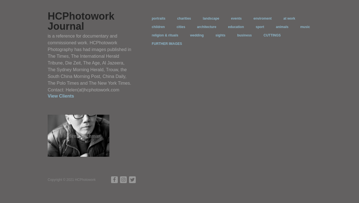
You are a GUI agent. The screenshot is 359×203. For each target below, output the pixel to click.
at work (289, 18)
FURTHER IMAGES (167, 43)
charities (184, 18)
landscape (211, 18)
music (305, 27)
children (158, 27)
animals (282, 27)
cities (181, 27)
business (244, 35)
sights (220, 35)
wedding (197, 35)
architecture (206, 27)
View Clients (61, 96)
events (236, 18)
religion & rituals (165, 35)
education (236, 27)
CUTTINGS (272, 35)
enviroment (263, 18)
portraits (158, 18)
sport (260, 27)
